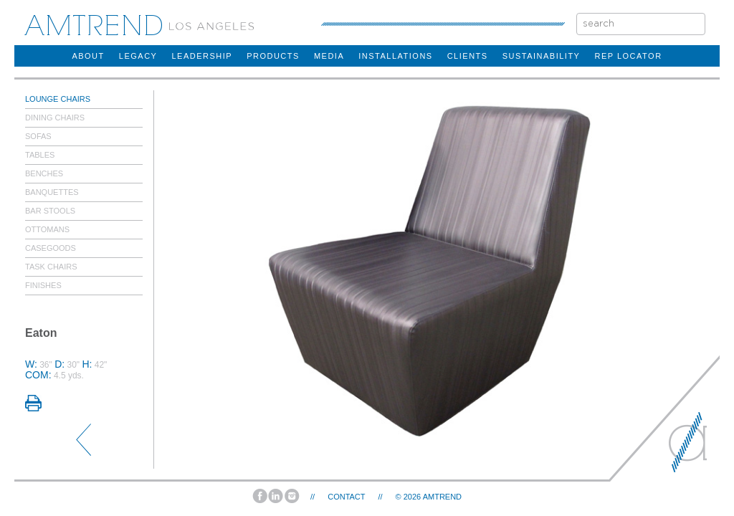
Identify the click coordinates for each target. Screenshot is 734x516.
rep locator (628, 56)
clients (467, 56)
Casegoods (50, 248)
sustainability (541, 56)
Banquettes (52, 192)
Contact (346, 496)
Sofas (38, 136)
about (88, 56)
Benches (44, 173)
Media (329, 56)
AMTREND (442, 496)
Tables (39, 154)
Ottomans (47, 229)
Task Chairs (51, 266)
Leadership (201, 56)
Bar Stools (50, 210)
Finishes (43, 285)
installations (395, 56)
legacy (138, 56)
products (273, 56)
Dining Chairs (55, 117)
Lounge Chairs (57, 99)
